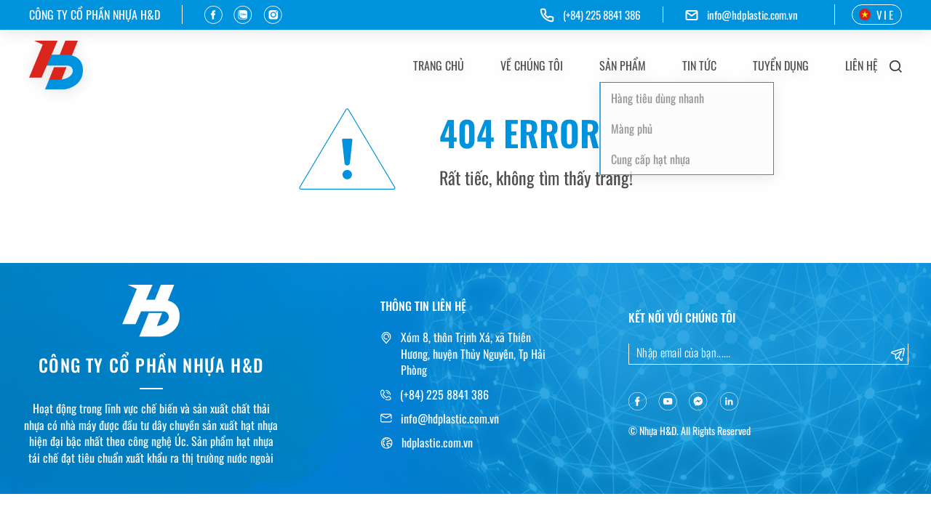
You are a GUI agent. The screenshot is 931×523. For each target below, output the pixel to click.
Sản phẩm (622, 65)
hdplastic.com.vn (437, 442)
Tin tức (699, 65)
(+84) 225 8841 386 (444, 394)
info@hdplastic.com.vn (752, 15)
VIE (877, 15)
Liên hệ (861, 65)
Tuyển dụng (781, 65)
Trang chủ (438, 65)
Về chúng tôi (531, 65)
